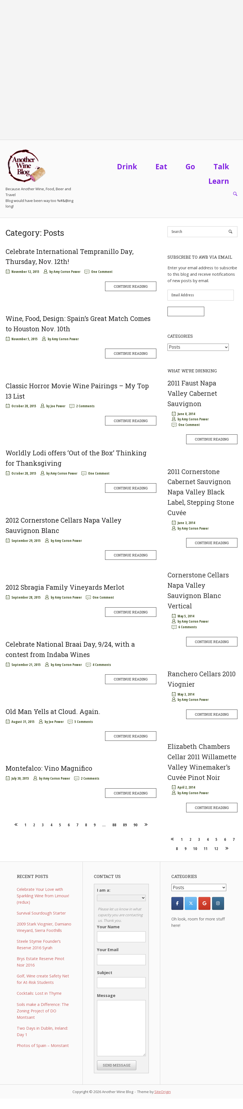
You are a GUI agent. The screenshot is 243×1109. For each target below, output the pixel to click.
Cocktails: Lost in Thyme (39, 993)
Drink (127, 166)
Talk (221, 166)
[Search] (230, 231)
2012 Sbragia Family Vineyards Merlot (65, 587)
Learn (218, 181)
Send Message (116, 1065)
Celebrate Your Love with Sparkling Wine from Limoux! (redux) (43, 896)
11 (206, 848)
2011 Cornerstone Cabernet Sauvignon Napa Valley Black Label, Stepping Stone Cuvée (200, 492)
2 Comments (85, 406)
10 (195, 848)
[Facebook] (177, 903)
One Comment (102, 271)
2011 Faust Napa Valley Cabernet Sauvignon (192, 393)
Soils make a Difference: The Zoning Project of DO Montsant (43, 1011)
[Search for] (202, 231)
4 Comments (102, 664)
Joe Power (57, 406)
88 (114, 824)
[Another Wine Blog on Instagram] (218, 903)
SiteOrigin (162, 1091)
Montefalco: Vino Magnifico (49, 768)
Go (190, 166)
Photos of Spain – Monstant (43, 1045)
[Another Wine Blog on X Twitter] (191, 903)
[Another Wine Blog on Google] (204, 903)
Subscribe (186, 311)
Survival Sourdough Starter (41, 913)
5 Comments (83, 721)
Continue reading (131, 286)
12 (216, 848)
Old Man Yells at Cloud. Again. (53, 711)
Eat (161, 166)
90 (135, 824)
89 (125, 824)
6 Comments (187, 627)
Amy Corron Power (67, 271)
